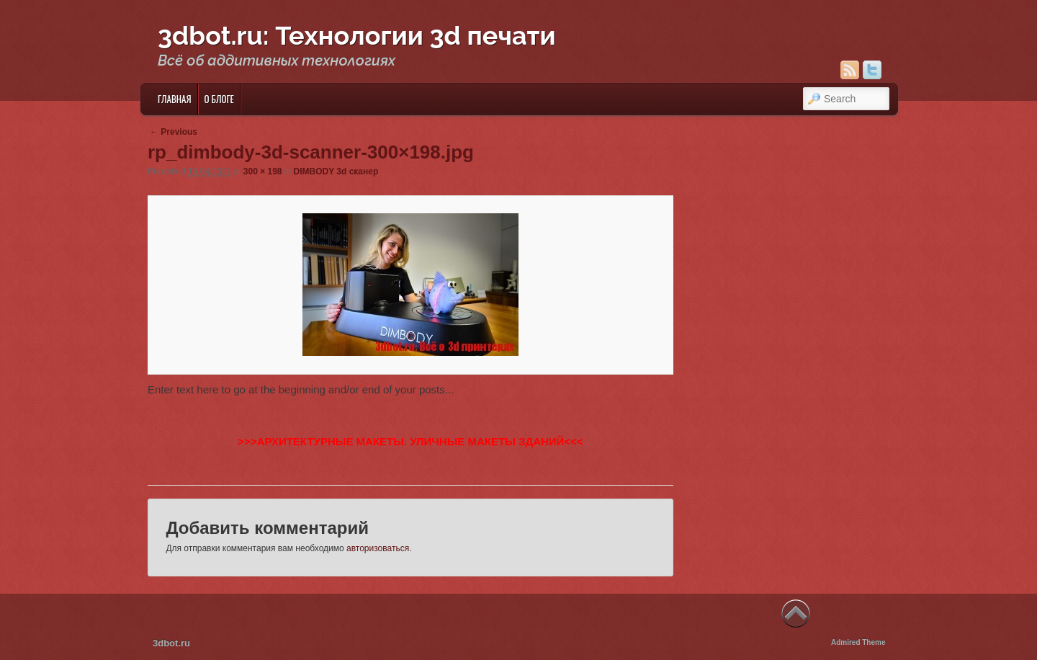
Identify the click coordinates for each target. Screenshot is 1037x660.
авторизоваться (377, 548)
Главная (175, 99)
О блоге (219, 99)
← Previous (173, 132)
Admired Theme (858, 642)
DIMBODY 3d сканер (336, 171)
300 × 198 (262, 171)
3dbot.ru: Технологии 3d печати (357, 35)
